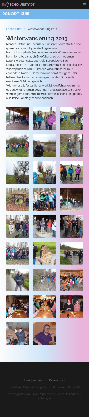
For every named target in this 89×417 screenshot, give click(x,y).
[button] (84, 4)
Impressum (39, 380)
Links (27, 380)
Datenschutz (57, 380)
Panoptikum (14, 29)
